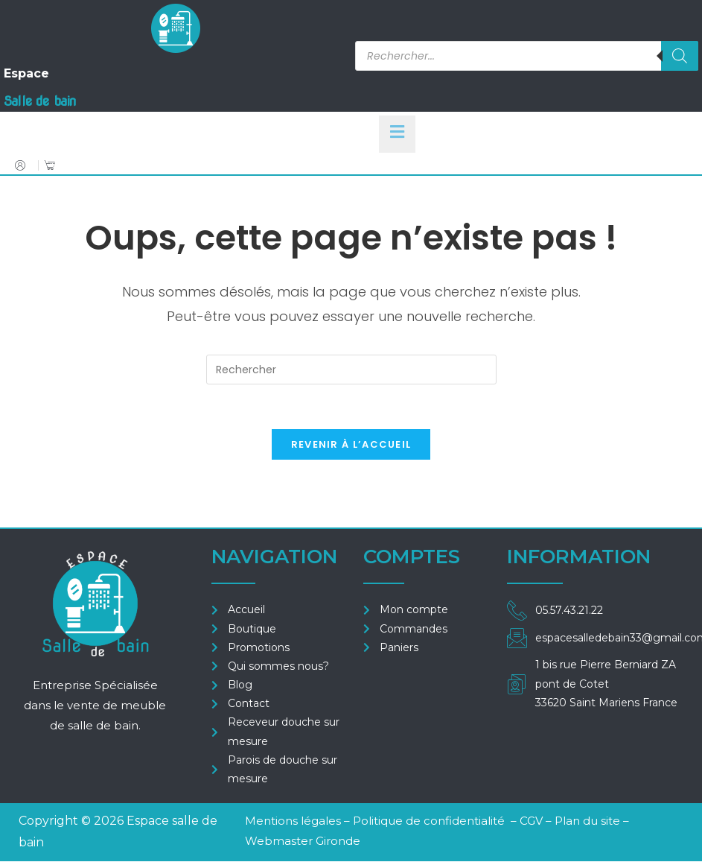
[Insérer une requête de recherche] (351, 369)
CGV (533, 821)
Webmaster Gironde (302, 841)
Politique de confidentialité (429, 821)
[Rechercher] (679, 56)
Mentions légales (293, 821)
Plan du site (587, 821)
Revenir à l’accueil (351, 445)
